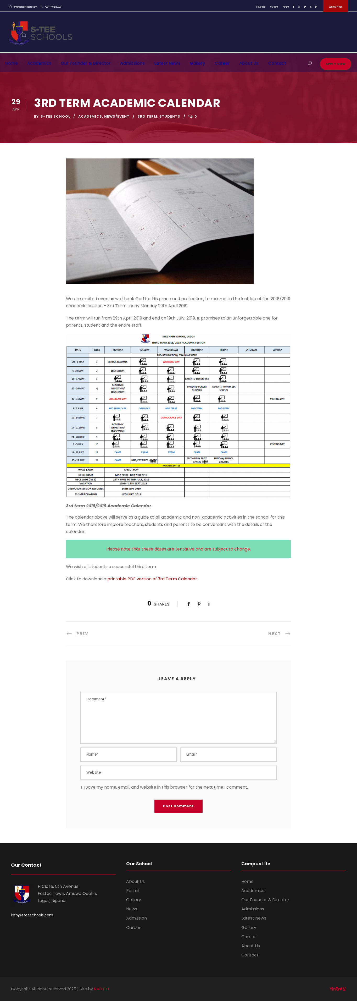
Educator (261, 7)
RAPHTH (101, 989)
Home (11, 63)
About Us (249, 63)
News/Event (117, 116)
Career (222, 63)
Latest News (167, 63)
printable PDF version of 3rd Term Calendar (152, 579)
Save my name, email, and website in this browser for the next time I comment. (167, 787)
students (169, 116)
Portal (132, 891)
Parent (286, 7)
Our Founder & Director (86, 63)
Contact (277, 63)
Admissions (132, 63)
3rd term (147, 116)
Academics (39, 63)
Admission (136, 918)
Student (274, 7)
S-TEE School (55, 116)
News (131, 909)
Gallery (197, 63)
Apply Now (335, 7)
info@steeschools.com (32, 915)
